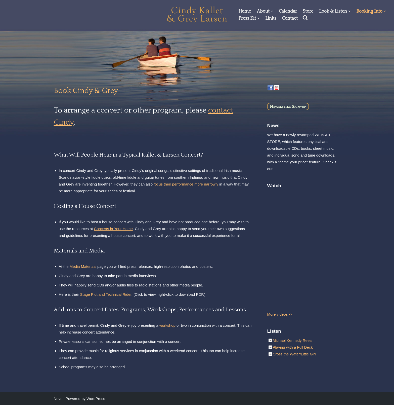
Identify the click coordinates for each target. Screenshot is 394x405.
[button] (272, 11)
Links (270, 18)
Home (244, 11)
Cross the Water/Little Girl (294, 354)
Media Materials (83, 266)
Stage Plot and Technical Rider (106, 294)
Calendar (288, 11)
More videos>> (279, 314)
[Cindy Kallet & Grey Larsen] (197, 15)
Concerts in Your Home (113, 229)
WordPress (95, 398)
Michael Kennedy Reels (293, 340)
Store (308, 11)
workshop (167, 325)
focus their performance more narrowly (186, 184)
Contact (290, 18)
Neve (58, 398)
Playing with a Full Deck (293, 347)
